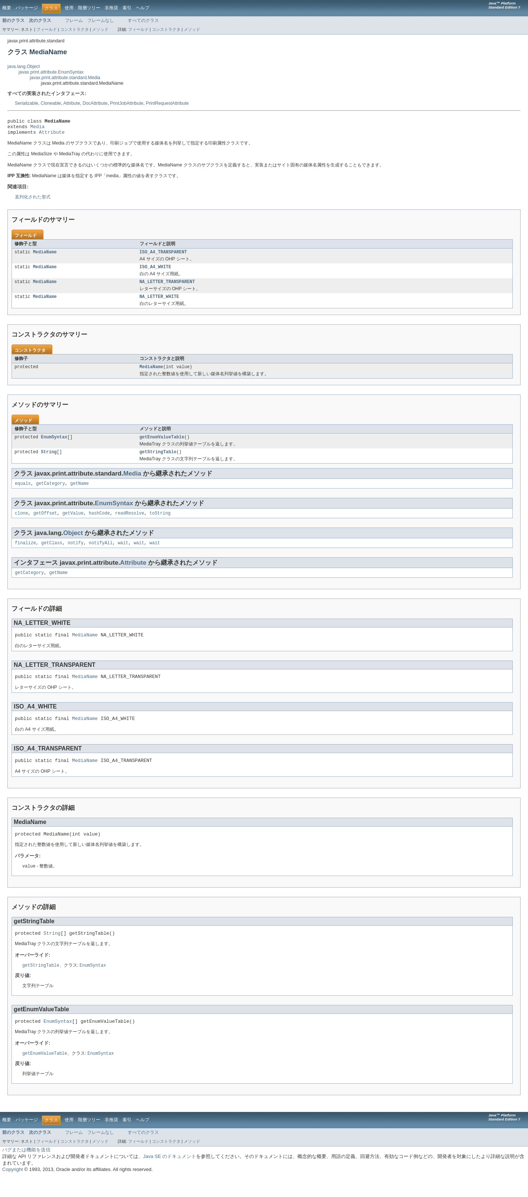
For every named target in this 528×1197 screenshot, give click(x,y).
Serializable (26, 103)
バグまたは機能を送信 (26, 1170)
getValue (73, 523)
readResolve (129, 523)
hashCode (99, 523)
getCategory (50, 493)
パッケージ (27, 7)
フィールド (46, 29)
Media (37, 128)
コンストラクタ (74, 29)
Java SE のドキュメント (169, 1177)
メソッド (100, 29)
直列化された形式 (32, 200)
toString (159, 523)
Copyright (12, 1190)
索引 (127, 7)
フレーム (74, 20)
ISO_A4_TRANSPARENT (163, 256)
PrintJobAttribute (126, 103)
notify (76, 554)
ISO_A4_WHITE (155, 272)
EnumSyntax (54, 445)
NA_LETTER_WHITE (159, 303)
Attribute (71, 103)
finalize (25, 554)
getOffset (45, 523)
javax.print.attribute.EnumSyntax (51, 72)
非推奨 (111, 7)
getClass (51, 554)
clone (21, 523)
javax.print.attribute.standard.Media (65, 77)
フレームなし (100, 20)
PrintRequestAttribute (167, 103)
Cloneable (51, 103)
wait (123, 554)
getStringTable (158, 460)
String (49, 460)
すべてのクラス (143, 20)
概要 (6, 7)
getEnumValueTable (162, 445)
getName (79, 493)
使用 (69, 7)
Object (73, 542)
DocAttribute (95, 103)
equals (23, 493)
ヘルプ (142, 7)
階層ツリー (89, 7)
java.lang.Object (23, 66)
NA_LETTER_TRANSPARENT (167, 287)
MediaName (45, 256)
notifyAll (101, 554)
